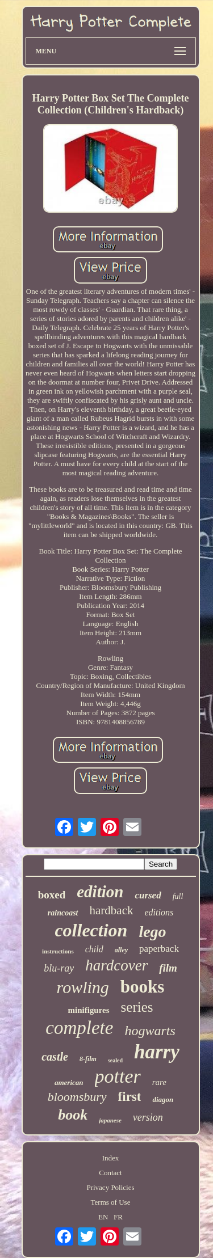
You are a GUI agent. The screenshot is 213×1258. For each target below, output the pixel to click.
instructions (58, 951)
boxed (52, 895)
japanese (110, 1120)
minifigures (89, 1010)
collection (91, 930)
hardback (111, 910)
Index (110, 1158)
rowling (83, 987)
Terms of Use (111, 1202)
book (72, 1115)
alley (121, 950)
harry (156, 1052)
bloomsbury (77, 1097)
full (178, 896)
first (129, 1097)
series (137, 1007)
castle (54, 1056)
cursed (148, 895)
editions (158, 912)
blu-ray (59, 968)
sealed (115, 1060)
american (69, 1082)
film (168, 968)
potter (118, 1076)
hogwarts (149, 1030)
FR (118, 1217)
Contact (110, 1172)
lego (152, 931)
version (148, 1117)
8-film (88, 1059)
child (94, 949)
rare (159, 1082)
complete (79, 1028)
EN (103, 1217)
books (142, 987)
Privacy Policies (110, 1187)
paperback (159, 948)
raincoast (63, 913)
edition (100, 892)
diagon (162, 1099)
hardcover (116, 965)
